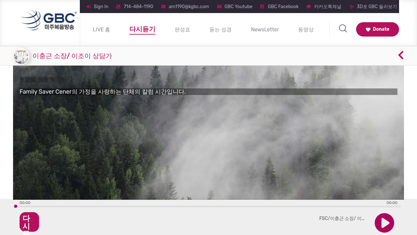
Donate (377, 29)
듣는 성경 (220, 29)
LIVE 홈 (101, 29)
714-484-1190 (138, 6)
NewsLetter (265, 29)
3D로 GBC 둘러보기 (377, 6)
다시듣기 (142, 29)
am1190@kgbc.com (189, 6)
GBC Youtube (238, 6)
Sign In (101, 6)
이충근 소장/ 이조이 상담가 (72, 56)
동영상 (306, 29)
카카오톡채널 (327, 6)
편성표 (182, 29)
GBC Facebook (283, 6)
